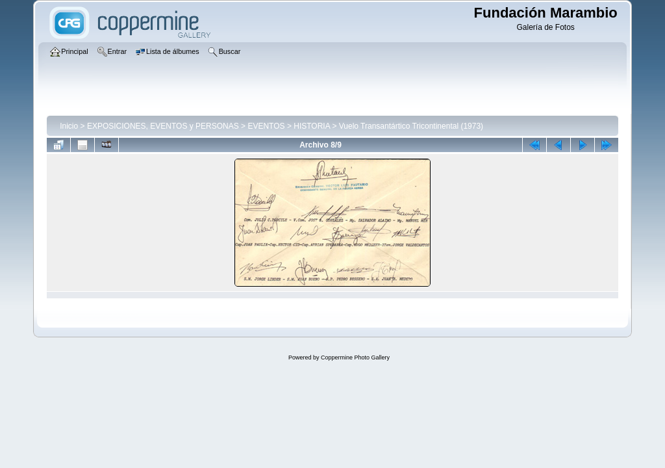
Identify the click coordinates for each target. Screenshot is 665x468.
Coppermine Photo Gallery (355, 357)
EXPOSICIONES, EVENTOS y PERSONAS (163, 126)
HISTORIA (312, 126)
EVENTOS (265, 126)
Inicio (69, 126)
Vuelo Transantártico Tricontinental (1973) (411, 126)
